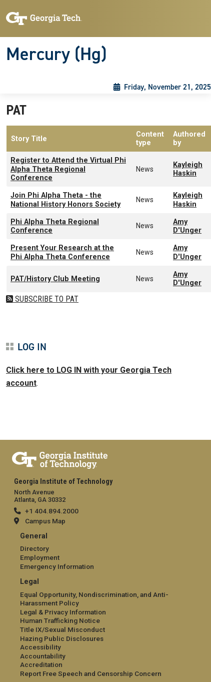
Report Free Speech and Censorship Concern (91, 673)
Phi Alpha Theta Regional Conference (54, 226)
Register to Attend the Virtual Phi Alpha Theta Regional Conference (68, 169)
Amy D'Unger (187, 226)
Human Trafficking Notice (60, 620)
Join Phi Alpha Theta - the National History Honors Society (65, 199)
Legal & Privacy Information (63, 612)
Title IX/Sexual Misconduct (62, 629)
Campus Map (45, 521)
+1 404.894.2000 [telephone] (51, 511)
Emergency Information (57, 566)
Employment (40, 557)
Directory (34, 548)
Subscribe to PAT (45, 299)
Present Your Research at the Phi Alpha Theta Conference (62, 252)
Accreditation (41, 664)
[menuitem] (105, 551)
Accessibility (40, 647)
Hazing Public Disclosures (62, 638)
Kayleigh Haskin (187, 169)
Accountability (43, 656)
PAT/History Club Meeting (55, 279)
